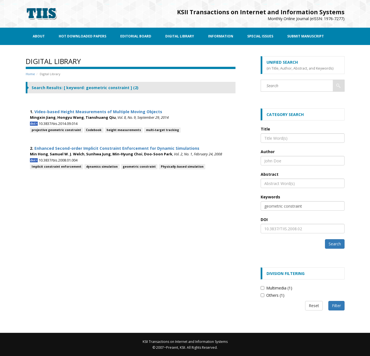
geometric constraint (139, 166)
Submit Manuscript (305, 36)
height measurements (124, 130)
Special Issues (260, 36)
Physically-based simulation (182, 166)
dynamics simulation (102, 166)
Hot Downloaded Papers (82, 36)
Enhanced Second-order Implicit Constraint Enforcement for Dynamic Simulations (116, 148)
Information (220, 36)
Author (268, 151)
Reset (314, 305)
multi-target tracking (162, 130)
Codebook (94, 130)
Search (335, 243)
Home (30, 74)
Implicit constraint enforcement (56, 166)
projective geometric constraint (56, 130)
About (39, 36)
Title (265, 129)
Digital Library (179, 36)
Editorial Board (135, 36)
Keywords (270, 197)
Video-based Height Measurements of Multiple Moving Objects (98, 111)
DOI (264, 219)
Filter (336, 305)
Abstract (270, 174)
